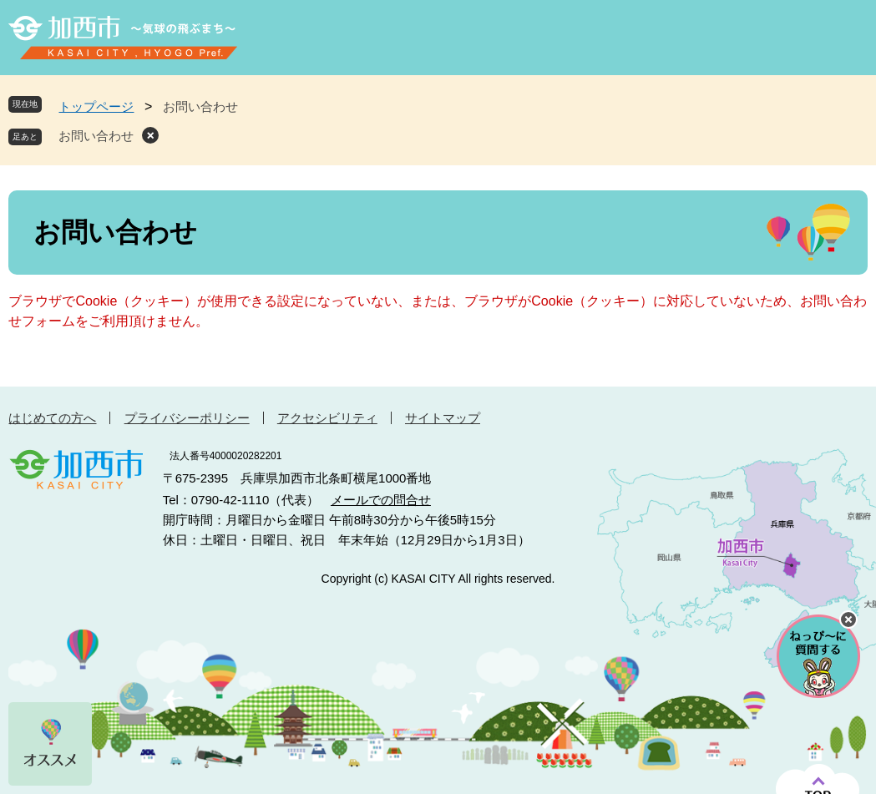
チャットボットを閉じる (848, 619)
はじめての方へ (52, 418)
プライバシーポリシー (187, 418)
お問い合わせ (96, 136)
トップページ (96, 106)
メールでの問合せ (381, 500)
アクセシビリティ (327, 418)
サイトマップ (442, 418)
